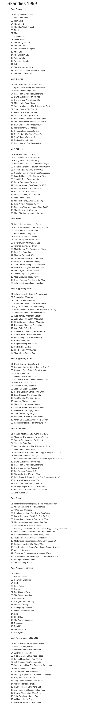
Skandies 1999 (22, 3)
